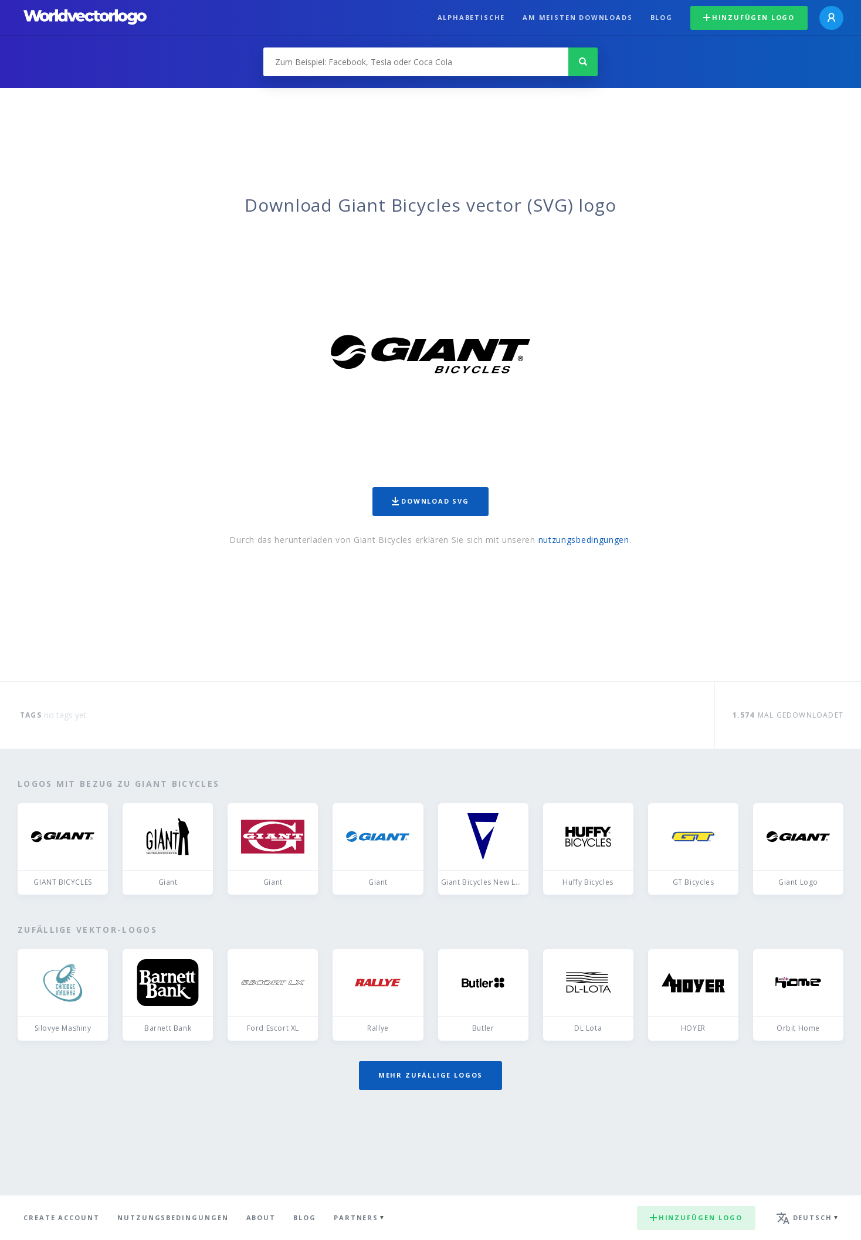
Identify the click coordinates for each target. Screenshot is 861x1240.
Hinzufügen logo (749, 17)
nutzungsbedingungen (583, 539)
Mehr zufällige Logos (430, 1075)
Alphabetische (472, 17)
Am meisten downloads (577, 17)
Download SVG (430, 501)
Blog (661, 17)
